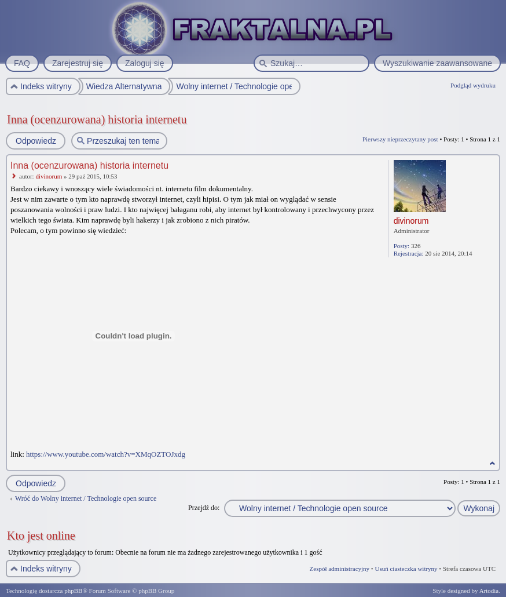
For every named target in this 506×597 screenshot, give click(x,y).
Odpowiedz (35, 141)
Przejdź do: (203, 508)
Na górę (492, 463)
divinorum (48, 176)
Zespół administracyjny (340, 568)
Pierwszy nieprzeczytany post (400, 139)
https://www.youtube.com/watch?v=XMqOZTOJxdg (105, 454)
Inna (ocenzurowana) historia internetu (96, 119)
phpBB (73, 590)
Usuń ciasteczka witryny (406, 568)
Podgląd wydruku (473, 85)
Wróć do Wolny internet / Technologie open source (85, 498)
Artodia (489, 590)
